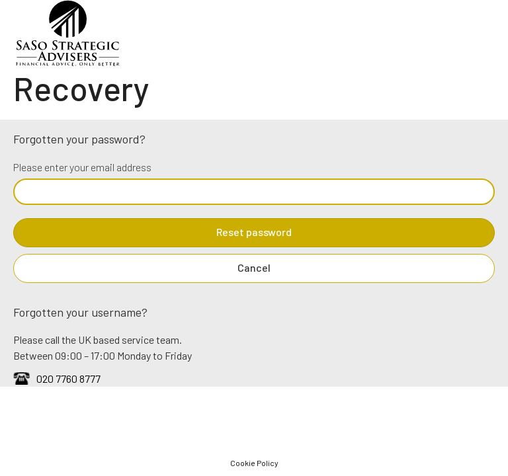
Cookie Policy (254, 462)
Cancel (254, 267)
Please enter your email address (82, 167)
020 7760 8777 (68, 378)
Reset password (254, 231)
